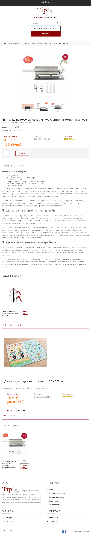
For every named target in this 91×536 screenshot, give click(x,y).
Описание (8, 166)
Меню (45, 33)
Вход (45, 2)
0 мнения (13, 122)
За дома (11, 43)
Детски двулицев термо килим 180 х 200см (33, 381)
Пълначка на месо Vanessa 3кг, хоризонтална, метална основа (9, 464)
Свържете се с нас (56, 505)
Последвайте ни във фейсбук (75, 532)
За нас (51, 489)
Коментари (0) (22, 166)
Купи (21, 153)
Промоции (7, 518)
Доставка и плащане (57, 493)
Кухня (17, 43)
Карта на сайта (9, 521)
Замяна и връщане (56, 497)
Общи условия (54, 501)
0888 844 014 (50, 17)
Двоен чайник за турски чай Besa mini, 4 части (10, 314)
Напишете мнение (24, 122)
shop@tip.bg (54, 521)
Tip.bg (4, 43)
